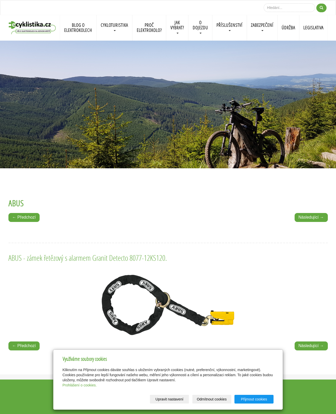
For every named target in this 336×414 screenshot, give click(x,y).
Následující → (311, 217)
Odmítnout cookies (212, 399)
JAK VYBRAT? (177, 27)
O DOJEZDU (200, 27)
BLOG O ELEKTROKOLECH (78, 27)
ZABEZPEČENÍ (262, 26)
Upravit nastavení (169, 399)
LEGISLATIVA (313, 28)
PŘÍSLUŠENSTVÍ (229, 26)
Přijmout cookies (254, 399)
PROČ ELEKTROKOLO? (149, 27)
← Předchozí (24, 217)
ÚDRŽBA (288, 28)
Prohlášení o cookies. (80, 385)
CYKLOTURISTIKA (114, 26)
